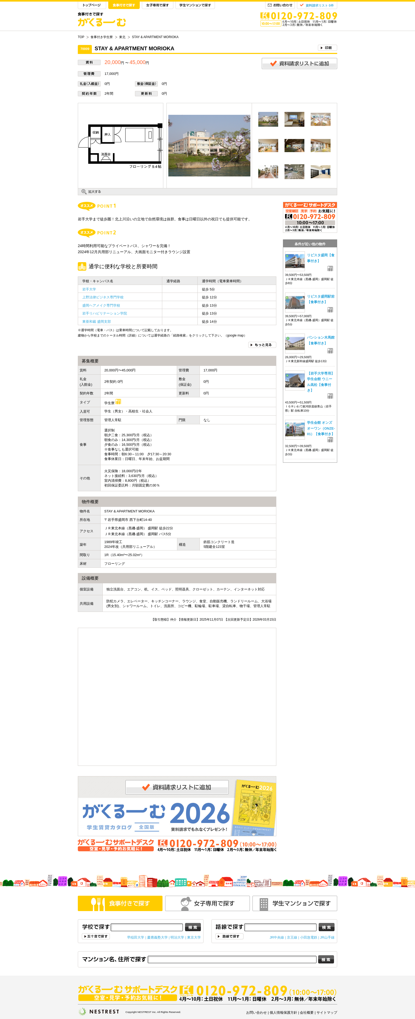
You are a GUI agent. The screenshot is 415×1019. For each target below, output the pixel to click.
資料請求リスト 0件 (320, 5)
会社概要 (307, 1013)
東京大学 (194, 937)
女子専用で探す (157, 5)
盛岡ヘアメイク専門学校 (101, 305)
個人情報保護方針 (283, 1013)
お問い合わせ (280, 5)
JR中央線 (277, 937)
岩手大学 (89, 289)
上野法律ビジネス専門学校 (103, 297)
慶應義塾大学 (157, 937)
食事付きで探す (124, 5)
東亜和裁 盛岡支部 (96, 322)
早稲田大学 (135, 937)
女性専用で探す (207, 903)
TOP (92, 5)
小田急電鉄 (308, 937)
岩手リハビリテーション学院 (104, 313)
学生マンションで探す (195, 5)
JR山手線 (327, 937)
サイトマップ (327, 1013)
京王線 (292, 937)
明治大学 (177, 937)
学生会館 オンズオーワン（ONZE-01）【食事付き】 (321, 428)
